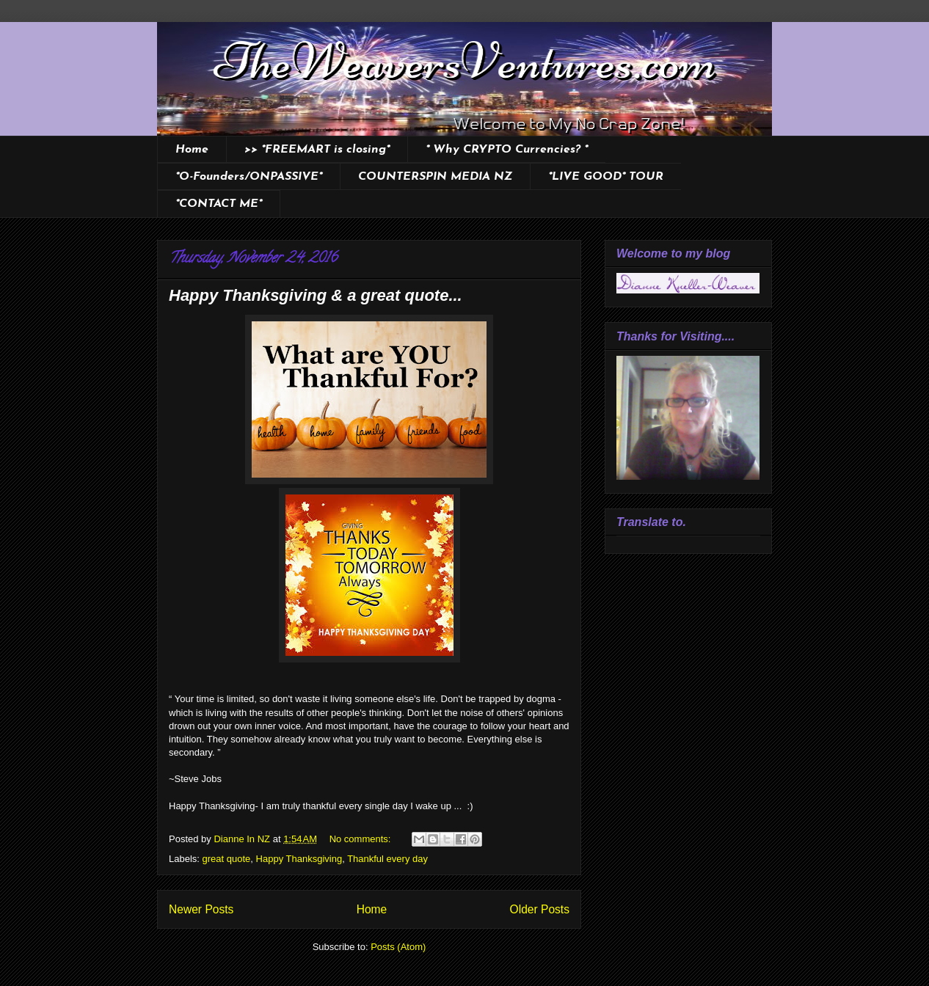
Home (191, 150)
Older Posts (539, 909)
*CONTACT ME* (218, 204)
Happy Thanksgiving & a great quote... (315, 295)
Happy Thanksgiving (299, 858)
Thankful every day (387, 858)
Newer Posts (201, 909)
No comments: (361, 838)
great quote (227, 858)
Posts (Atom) (398, 946)
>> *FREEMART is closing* (317, 150)
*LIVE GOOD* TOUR (605, 177)
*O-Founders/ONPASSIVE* (248, 177)
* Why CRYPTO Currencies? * (507, 150)
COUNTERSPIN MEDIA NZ (435, 177)
